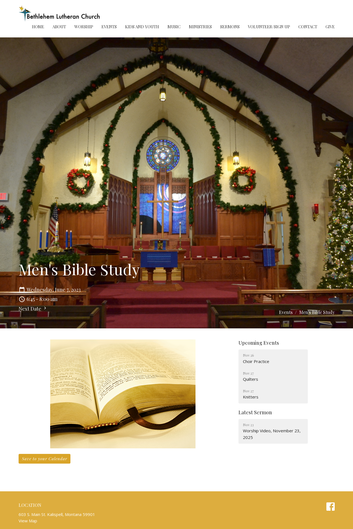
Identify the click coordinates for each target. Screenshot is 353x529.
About (59, 26)
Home (38, 26)
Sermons (230, 26)
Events (109, 26)
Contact (307, 26)
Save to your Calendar (44, 458)
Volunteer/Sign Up (269, 26)
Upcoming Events (258, 342)
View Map (28, 520)
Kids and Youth (142, 26)
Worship (83, 26)
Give (330, 26)
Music (174, 26)
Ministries (200, 26)
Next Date (33, 308)
